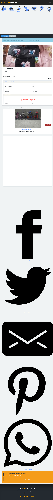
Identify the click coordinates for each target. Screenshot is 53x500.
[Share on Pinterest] (27, 392)
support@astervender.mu (26, 493)
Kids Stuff (34, 84)
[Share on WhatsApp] (27, 444)
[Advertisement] (27, 161)
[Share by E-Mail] (27, 340)
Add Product (27, 479)
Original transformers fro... (28, 129)
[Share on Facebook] (27, 235)
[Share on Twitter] (27, 287)
